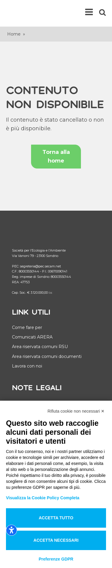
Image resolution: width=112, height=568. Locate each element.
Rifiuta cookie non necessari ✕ (76, 411)
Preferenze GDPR (56, 559)
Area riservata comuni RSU (40, 346)
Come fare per (27, 327)
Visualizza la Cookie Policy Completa (42, 497)
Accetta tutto (56, 517)
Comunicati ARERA (32, 337)
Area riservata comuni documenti (47, 356)
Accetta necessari (56, 540)
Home (14, 34)
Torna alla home (56, 156)
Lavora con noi (27, 366)
